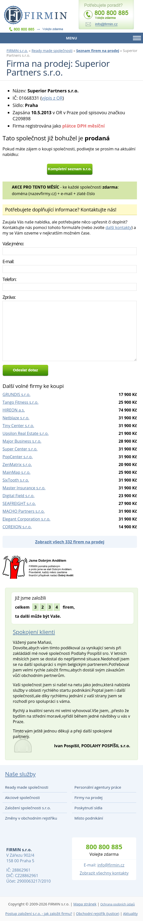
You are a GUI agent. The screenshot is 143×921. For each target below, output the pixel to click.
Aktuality (130, 913)
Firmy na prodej (88, 797)
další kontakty (118, 227)
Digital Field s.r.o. (18, 495)
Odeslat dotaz (25, 370)
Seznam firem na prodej (97, 50)
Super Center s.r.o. (20, 449)
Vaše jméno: (13, 244)
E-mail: (8, 261)
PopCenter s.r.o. (18, 456)
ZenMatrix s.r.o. (17, 464)
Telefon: (9, 279)
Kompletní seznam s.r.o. (70, 169)
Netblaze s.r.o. (16, 418)
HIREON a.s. (14, 410)
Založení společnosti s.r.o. (28, 807)
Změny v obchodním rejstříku (31, 818)
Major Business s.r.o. (22, 441)
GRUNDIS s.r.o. (16, 394)
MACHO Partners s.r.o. (24, 511)
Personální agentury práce (98, 787)
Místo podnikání (89, 818)
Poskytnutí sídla (88, 807)
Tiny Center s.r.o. (18, 425)
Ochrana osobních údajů (117, 904)
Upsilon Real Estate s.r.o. (26, 433)
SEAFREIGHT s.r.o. (19, 503)
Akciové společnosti (22, 797)
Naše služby (20, 774)
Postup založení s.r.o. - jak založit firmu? (38, 913)
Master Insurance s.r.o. (24, 488)
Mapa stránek (84, 904)
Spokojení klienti (34, 632)
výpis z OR (52, 98)
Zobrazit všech (69, 542)
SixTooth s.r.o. (16, 480)
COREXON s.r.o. (17, 527)
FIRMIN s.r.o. (17, 50)
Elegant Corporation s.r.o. (26, 519)
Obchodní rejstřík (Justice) (97, 913)
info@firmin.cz (110, 865)
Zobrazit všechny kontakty (104, 873)
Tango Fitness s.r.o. (21, 402)
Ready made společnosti (52, 50)
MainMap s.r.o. (16, 472)
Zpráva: (9, 297)
